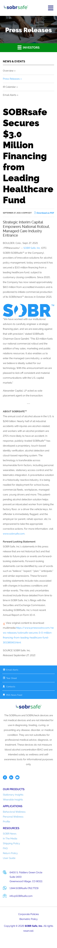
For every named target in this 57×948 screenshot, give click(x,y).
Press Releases (11, 78)
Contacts (10, 686)
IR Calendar (9, 86)
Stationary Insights (13, 794)
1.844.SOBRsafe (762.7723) (24, 888)
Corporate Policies (28, 914)
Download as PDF (44, 213)
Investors (28, 47)
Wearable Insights (13, 799)
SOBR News (9, 833)
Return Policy (10, 853)
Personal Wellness (13, 816)
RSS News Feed (14, 695)
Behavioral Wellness (14, 811)
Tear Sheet (11, 678)
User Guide (9, 858)
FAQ (5, 848)
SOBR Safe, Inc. (32, 247)
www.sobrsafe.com (14, 533)
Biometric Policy (28, 919)
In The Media (10, 838)
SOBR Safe (31, 925)
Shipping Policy (11, 843)
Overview (8, 70)
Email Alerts (9, 95)
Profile (6, 821)
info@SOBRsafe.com (21, 896)
